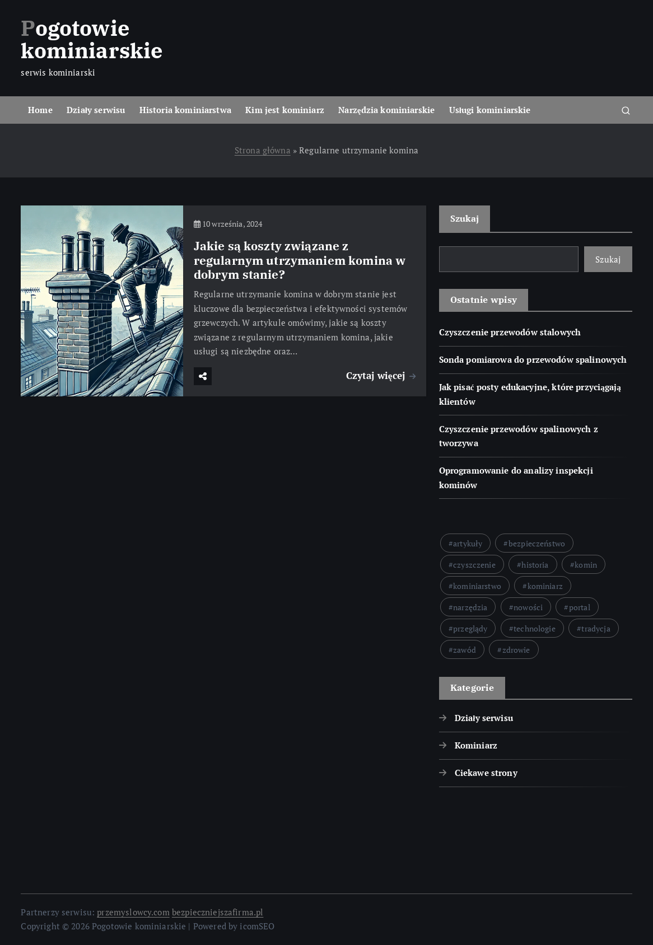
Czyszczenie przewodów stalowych (510, 332)
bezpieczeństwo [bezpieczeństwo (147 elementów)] (537, 543)
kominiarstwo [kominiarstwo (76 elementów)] (477, 586)
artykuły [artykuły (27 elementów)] (467, 543)
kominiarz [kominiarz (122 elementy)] (545, 586)
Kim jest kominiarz (284, 109)
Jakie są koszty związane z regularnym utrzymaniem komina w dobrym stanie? (300, 260)
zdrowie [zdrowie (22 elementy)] (516, 649)
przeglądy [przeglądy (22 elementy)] (470, 628)
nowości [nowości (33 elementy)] (528, 607)
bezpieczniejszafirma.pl (217, 912)
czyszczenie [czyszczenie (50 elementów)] (474, 564)
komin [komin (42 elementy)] (586, 564)
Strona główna (263, 150)
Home (40, 109)
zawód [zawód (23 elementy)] (464, 649)
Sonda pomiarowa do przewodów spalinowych (533, 359)
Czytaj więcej (381, 375)
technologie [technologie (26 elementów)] (535, 628)
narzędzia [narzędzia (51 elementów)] (470, 607)
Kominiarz (476, 745)
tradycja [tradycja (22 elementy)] (595, 628)
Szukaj (464, 218)
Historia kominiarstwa (185, 109)
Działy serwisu (96, 109)
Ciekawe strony (486, 772)
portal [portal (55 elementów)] (579, 607)
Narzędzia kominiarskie (386, 109)
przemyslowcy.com (133, 912)
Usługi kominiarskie (490, 109)
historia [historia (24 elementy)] (534, 564)
